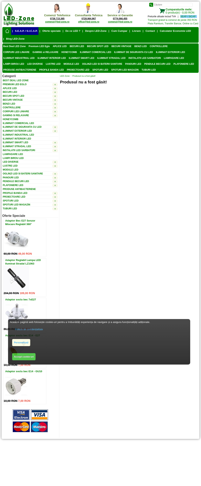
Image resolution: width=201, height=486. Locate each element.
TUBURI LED (149, 69)
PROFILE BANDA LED (51, 69)
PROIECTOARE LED (78, 69)
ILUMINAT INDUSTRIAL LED (19, 58)
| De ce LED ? (71, 30)
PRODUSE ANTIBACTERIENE (19, 69)
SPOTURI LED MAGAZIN (125, 69)
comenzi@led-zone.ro (57, 21)
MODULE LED (71, 64)
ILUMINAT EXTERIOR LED (170, 52)
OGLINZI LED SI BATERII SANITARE (102, 64)
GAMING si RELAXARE (45, 52)
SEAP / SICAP (188, 16)
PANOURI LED (133, 64)
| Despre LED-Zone (94, 30)
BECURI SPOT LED (97, 46)
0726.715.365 (57, 18)
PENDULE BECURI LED (157, 64)
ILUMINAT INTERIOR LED (51, 58)
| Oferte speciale (50, 30)
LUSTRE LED (53, 64)
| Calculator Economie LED (174, 30)
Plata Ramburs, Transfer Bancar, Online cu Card (173, 23)
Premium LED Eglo (39, 46)
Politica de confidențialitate (29, 329)
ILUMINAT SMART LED (81, 58)
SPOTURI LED (100, 69)
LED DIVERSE (35, 64)
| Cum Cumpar (118, 30)
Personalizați (21, 342)
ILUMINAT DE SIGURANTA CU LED (133, 52)
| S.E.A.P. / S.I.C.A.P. (25, 30)
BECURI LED (77, 46)
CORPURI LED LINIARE (16, 52)
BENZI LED (140, 46)
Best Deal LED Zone (14, 46)
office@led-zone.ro (88, 21)
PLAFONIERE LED (184, 64)
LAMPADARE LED (174, 58)
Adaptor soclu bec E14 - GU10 (23, 371)
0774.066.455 (120, 18)
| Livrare (135, 30)
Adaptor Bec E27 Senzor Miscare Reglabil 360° (20, 222)
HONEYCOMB (69, 52)
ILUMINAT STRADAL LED (111, 58)
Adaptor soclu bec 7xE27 (20, 299)
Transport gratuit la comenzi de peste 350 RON (172, 20)
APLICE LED (60, 46)
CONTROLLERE (159, 46)
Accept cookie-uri (24, 356)
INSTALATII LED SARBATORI (145, 58)
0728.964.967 (88, 18)
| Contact (149, 30)
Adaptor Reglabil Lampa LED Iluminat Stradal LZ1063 (23, 262)
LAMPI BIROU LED (13, 64)
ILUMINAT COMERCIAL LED (95, 52)
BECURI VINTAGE (121, 46)
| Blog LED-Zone (14, 38)
